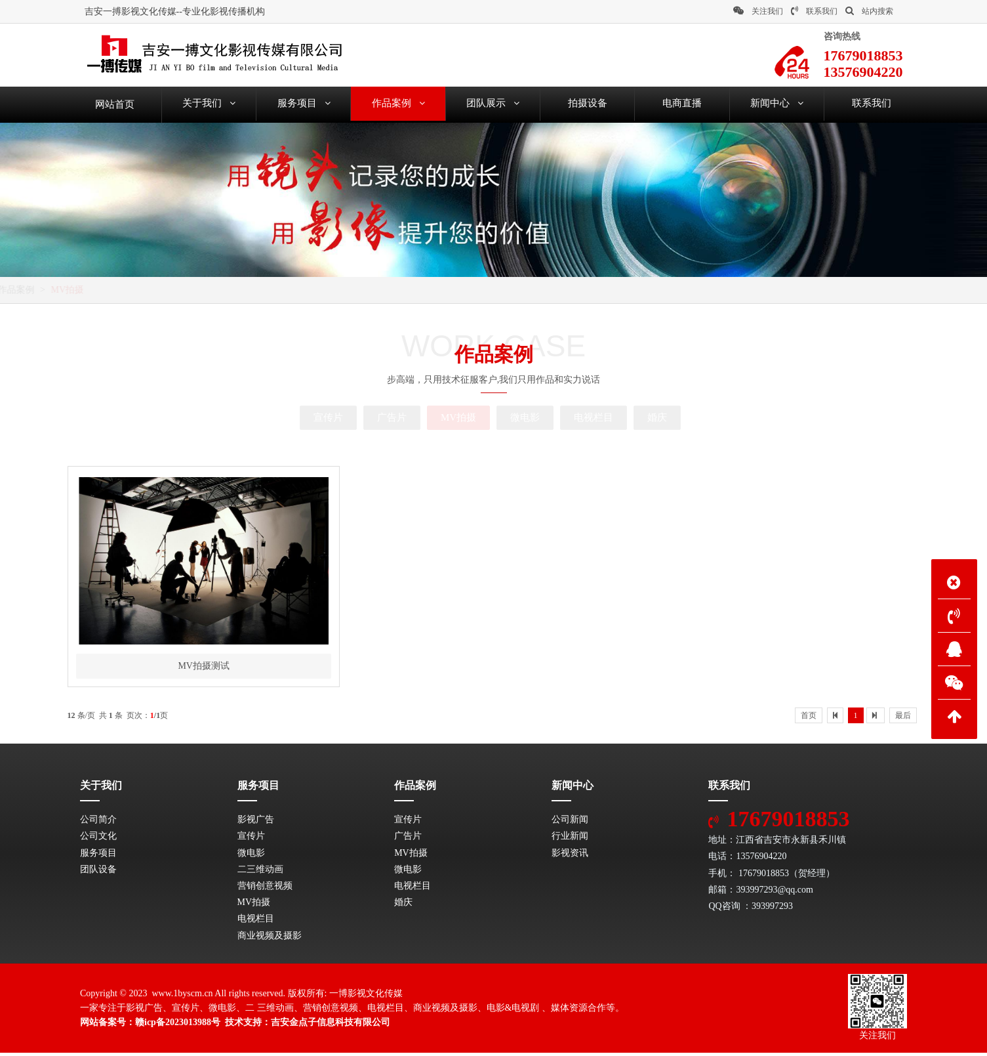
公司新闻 (570, 823)
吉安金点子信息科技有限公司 (330, 1025)
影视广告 (255, 823)
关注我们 (758, 11)
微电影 (525, 417)
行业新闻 (570, 839)
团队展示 (492, 104)
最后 (903, 718)
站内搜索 (869, 11)
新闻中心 (776, 104)
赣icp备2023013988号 (177, 1025)
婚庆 (657, 417)
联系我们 (814, 11)
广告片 (392, 417)
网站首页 (136, 290)
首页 (808, 718)
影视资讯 (570, 856)
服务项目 (304, 104)
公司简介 (98, 823)
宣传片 (328, 417)
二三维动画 (260, 872)
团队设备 (98, 872)
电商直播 (682, 104)
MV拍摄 (241, 290)
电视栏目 (593, 417)
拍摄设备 (587, 104)
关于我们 (208, 104)
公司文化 (98, 839)
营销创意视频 (264, 889)
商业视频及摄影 (269, 939)
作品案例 (398, 104)
